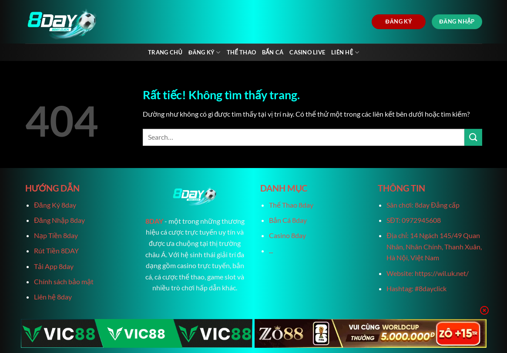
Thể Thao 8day (291, 205)
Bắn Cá (272, 52)
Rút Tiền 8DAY (56, 250)
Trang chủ (165, 52)
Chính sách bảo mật (64, 281)
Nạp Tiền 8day (56, 235)
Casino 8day (287, 235)
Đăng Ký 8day (55, 205)
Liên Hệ (345, 52)
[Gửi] (473, 137)
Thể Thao (241, 52)
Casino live (307, 52)
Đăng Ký (204, 52)
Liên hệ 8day (53, 296)
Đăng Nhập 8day (59, 220)
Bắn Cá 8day (288, 220)
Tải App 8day (54, 266)
